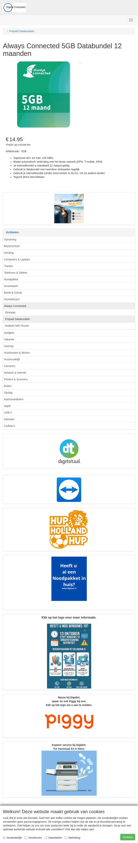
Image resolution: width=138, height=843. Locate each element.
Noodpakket (11, 279)
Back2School (12, 246)
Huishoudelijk (12, 359)
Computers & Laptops (17, 259)
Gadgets (9, 332)
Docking (9, 252)
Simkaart (10, 312)
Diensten (9, 419)
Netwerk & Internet (15, 372)
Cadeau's (9, 425)
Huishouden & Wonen (17, 352)
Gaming (8, 346)
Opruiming (10, 239)
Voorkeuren (33, 837)
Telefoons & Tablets (15, 272)
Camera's (9, 366)
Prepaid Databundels (17, 319)
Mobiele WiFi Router (17, 325)
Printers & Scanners (16, 379)
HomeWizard (11, 299)
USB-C (8, 412)
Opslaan (128, 837)
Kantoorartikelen (13, 399)
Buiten (8, 385)
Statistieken (53, 837)
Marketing (72, 837)
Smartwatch (11, 286)
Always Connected (15, 305)
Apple (7, 405)
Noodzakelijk (12, 837)
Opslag (8, 392)
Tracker (8, 266)
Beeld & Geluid (13, 292)
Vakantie (9, 339)
